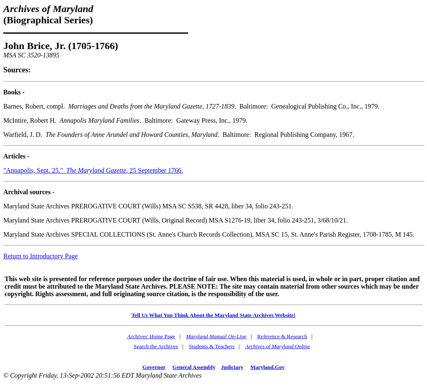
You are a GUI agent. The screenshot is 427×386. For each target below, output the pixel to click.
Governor (153, 367)
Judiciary (232, 367)
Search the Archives (156, 346)
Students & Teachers (212, 346)
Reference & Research (282, 336)
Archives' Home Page (151, 336)
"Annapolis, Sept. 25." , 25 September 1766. (93, 170)
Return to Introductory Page (40, 256)
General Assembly (193, 367)
